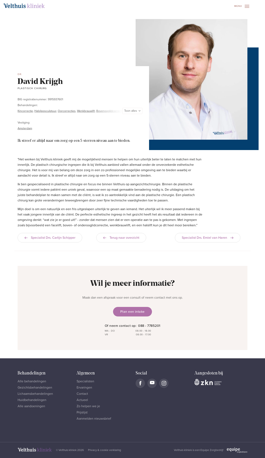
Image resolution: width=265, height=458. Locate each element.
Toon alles (132, 111)
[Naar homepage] (24, 6)
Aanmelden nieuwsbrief (94, 419)
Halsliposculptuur (45, 111)
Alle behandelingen (32, 381)
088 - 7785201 (149, 326)
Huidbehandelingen (32, 400)
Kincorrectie (25, 111)
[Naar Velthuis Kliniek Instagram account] (164, 383)
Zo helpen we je (88, 406)
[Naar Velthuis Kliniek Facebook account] (140, 383)
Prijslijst (82, 412)
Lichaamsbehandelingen (35, 394)
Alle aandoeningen (31, 406)
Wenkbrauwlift (86, 111)
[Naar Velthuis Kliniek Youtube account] (152, 383)
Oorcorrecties (67, 111)
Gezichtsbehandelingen (35, 387)
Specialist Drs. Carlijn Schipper (49, 238)
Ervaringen (84, 387)
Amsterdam (25, 128)
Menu (241, 6)
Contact (82, 394)
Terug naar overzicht (121, 238)
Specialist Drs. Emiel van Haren (208, 238)
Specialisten (85, 381)
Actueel (82, 400)
